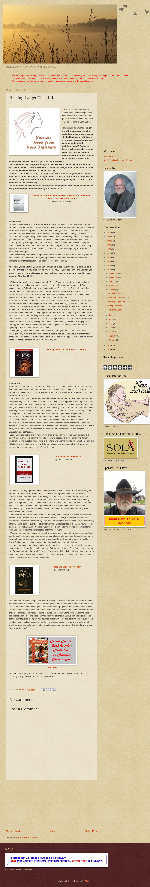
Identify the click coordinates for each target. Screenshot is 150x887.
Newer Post (13, 831)
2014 (108, 349)
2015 (108, 345)
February (113, 336)
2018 (108, 261)
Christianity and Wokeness (68, 456)
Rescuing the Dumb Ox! (118, 297)
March (112, 332)
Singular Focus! (115, 293)
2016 (108, 270)
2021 (108, 253)
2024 (108, 241)
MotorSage (108, 156)
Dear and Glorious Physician (67, 567)
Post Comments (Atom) (28, 837)
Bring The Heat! (115, 306)
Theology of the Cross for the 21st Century (65, 349)
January (112, 340)
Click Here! (52, 667)
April (111, 327)
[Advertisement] (52, 805)
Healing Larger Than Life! (119, 301)
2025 (108, 236)
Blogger (88, 881)
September (114, 285)
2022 (108, 249)
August (112, 290)
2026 (108, 232)
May (111, 323)
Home (52, 831)
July (111, 315)
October (112, 281)
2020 (108, 257)
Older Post (91, 831)
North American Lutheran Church (118, 160)
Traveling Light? (115, 310)
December (113, 273)
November (113, 277)
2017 (108, 266)
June (111, 319)
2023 (108, 245)
